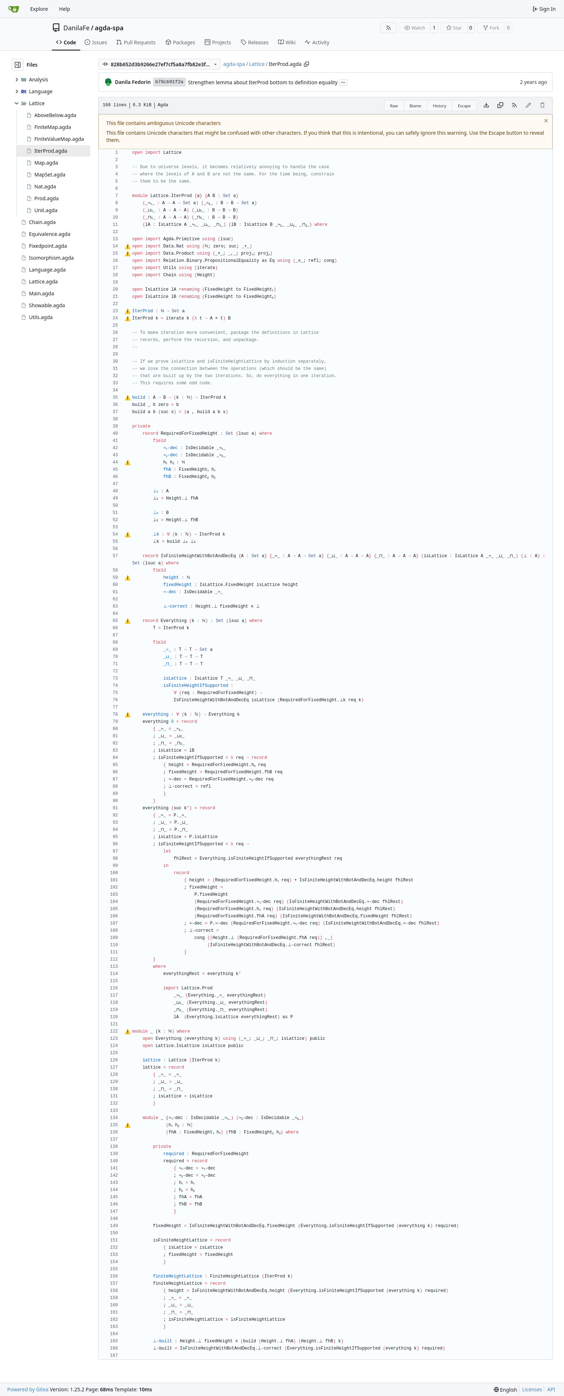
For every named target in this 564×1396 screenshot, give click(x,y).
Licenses (532, 1389)
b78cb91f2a (169, 82)
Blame (415, 105)
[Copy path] (306, 64)
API (551, 1389)
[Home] (14, 9)
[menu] (505, 1389)
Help (64, 8)
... (343, 81)
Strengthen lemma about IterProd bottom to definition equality (263, 82)
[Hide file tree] (18, 65)
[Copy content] (500, 105)
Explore (39, 8)
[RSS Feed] (388, 27)
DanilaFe (76, 27)
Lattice (257, 64)
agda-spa (109, 27)
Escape (464, 105)
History (439, 105)
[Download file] (486, 105)
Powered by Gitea (28, 1389)
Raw (394, 105)
